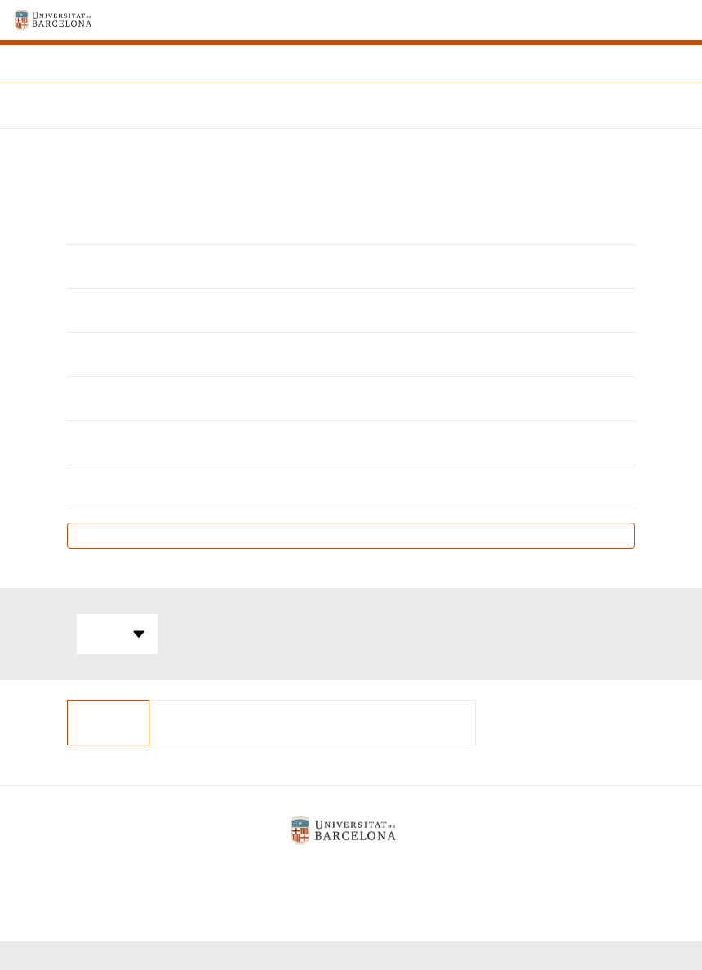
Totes (117, 634)
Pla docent (351, 535)
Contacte (443, 872)
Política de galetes (344, 872)
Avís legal (243, 872)
